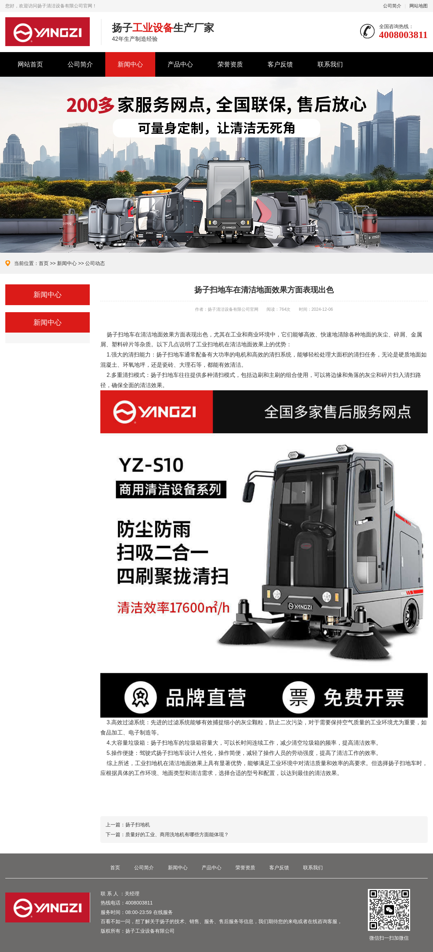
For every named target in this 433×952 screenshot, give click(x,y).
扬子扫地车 (121, 335)
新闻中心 (130, 64)
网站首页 (30, 64)
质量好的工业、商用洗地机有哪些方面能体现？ (177, 834)
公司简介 (392, 5)
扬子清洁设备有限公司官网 (47, 31)
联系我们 (330, 64)
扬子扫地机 (137, 824)
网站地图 (418, 5)
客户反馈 (280, 64)
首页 (44, 263)
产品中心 (180, 64)
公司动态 (95, 263)
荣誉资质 (230, 64)
